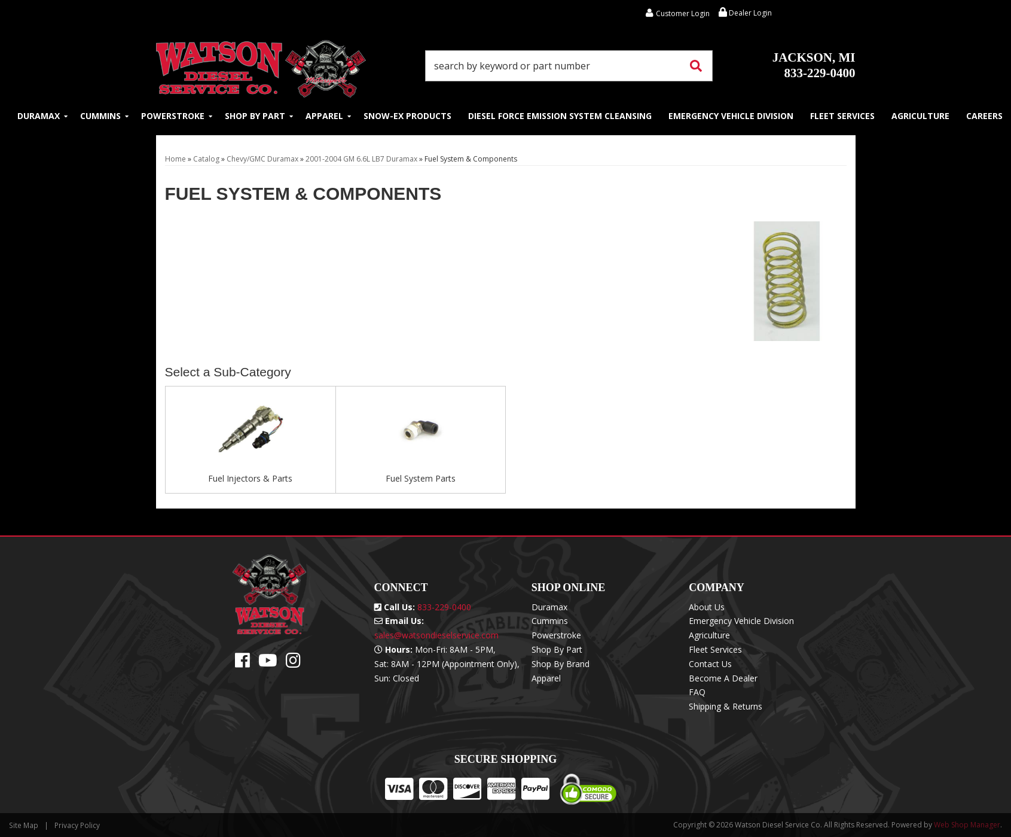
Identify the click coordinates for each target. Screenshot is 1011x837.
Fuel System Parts (421, 478)
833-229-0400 (814, 65)
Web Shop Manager (967, 825)
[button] (569, 65)
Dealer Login (745, 13)
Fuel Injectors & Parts (250, 478)
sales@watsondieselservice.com (436, 635)
